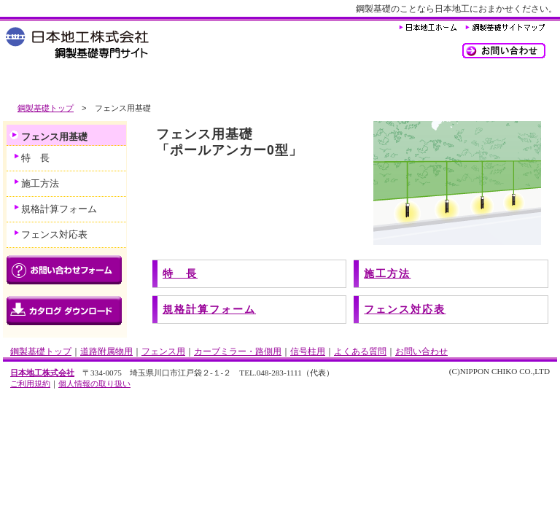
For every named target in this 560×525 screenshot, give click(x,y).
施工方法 (387, 273)
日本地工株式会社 (42, 372)
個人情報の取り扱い (94, 383)
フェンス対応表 (405, 309)
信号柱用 (331, 82)
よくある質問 (418, 82)
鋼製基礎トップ (46, 108)
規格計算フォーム (209, 309)
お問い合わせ (421, 351)
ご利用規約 (30, 383)
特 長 (180, 273)
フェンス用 (134, 82)
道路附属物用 (46, 82)
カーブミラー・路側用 (233, 82)
